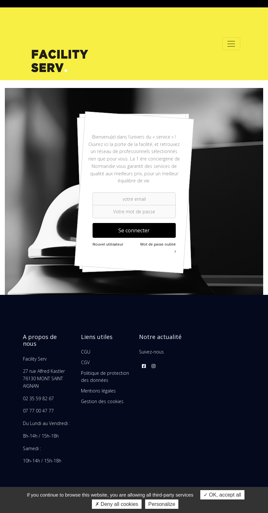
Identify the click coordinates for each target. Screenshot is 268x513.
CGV (85, 362)
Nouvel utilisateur (108, 244)
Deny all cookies (116, 504)
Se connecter (134, 230)
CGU (85, 352)
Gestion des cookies (102, 401)
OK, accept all (222, 495)
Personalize (161, 504)
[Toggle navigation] (231, 43)
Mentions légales (98, 391)
